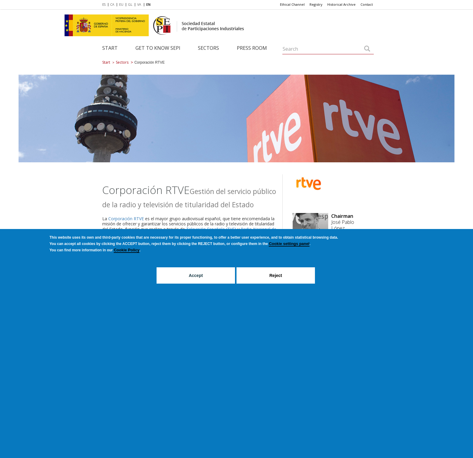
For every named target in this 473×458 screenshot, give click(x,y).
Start (110, 48)
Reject (275, 275)
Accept (196, 275)
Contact (366, 4)
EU (121, 4)
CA (112, 4)
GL (130, 4)
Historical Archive (341, 4)
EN (148, 4)
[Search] (367, 49)
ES (104, 4)
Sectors (208, 48)
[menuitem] (105, 4)
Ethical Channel (292, 4)
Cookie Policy (126, 250)
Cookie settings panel (289, 243)
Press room (252, 48)
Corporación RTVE (126, 218)
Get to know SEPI (157, 48)
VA (139, 4)
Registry (316, 4)
